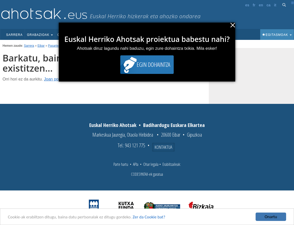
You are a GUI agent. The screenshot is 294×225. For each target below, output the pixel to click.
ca (269, 5)
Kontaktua (163, 147)
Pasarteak (55, 45)
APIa (135, 164)
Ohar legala (150, 164)
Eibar (41, 45)
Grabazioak (40, 35)
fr (254, 5)
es (247, 5)
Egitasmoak (277, 35)
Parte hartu (120, 164)
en (261, 5)
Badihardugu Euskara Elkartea (174, 125)
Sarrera (14, 35)
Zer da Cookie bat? (149, 217)
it (275, 5)
